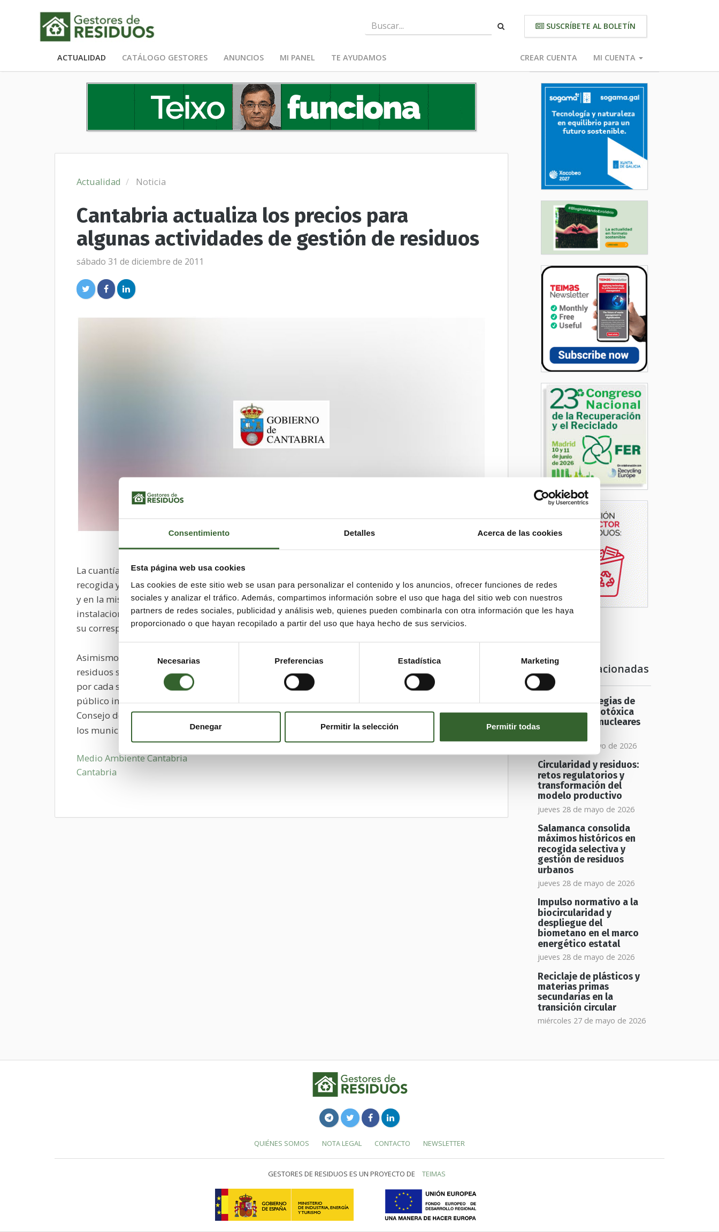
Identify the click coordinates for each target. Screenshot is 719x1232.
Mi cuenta (618, 57)
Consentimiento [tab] (199, 532)
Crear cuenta (548, 57)
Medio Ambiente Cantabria (132, 758)
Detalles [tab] (359, 532)
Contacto (392, 1143)
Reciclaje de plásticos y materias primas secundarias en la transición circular (589, 992)
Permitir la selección (359, 726)
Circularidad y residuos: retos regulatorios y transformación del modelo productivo (588, 780)
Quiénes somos (281, 1143)
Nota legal (342, 1143)
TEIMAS (434, 1174)
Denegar (205, 726)
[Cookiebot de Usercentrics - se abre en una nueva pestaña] (541, 498)
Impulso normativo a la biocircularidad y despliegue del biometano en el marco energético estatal (588, 923)
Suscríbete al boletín (586, 26)
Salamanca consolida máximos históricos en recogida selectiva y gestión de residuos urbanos (587, 849)
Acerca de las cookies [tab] (520, 532)
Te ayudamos (358, 57)
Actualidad (81, 57)
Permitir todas (513, 726)
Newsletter (444, 1143)
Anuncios (244, 57)
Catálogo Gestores (165, 57)
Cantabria (97, 772)
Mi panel (297, 57)
